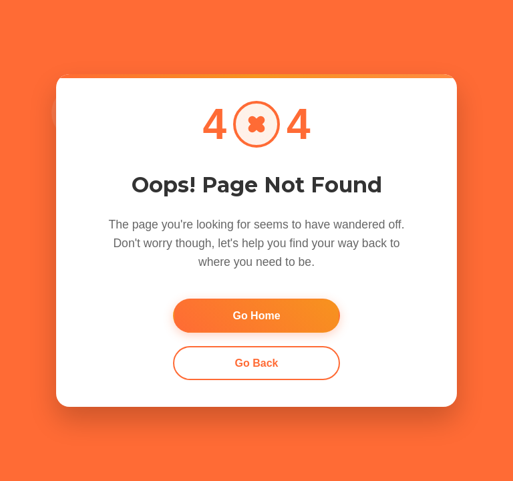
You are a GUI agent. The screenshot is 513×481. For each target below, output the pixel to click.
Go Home (256, 315)
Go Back (257, 363)
